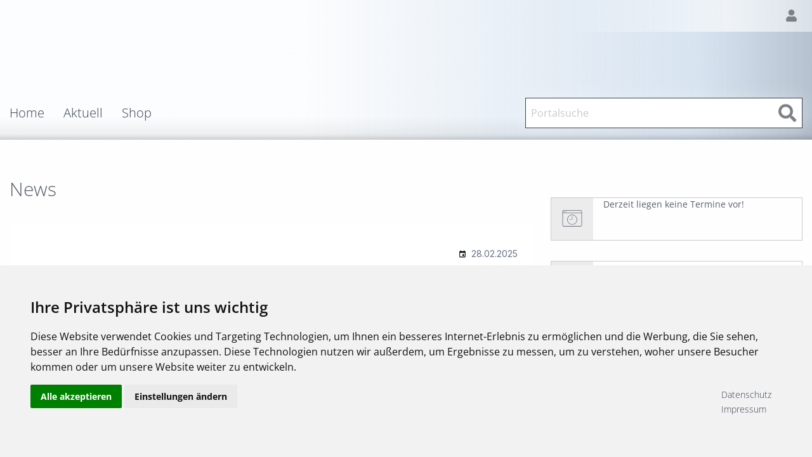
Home (27, 113)
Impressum (743, 409)
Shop (137, 113)
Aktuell (83, 113)
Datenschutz (746, 394)
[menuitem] (36, 113)
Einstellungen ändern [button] (180, 401)
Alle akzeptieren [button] (76, 401)
